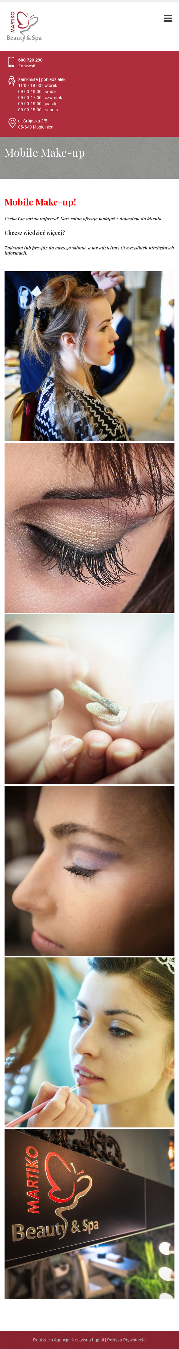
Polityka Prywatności (126, 1339)
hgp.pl (98, 1339)
